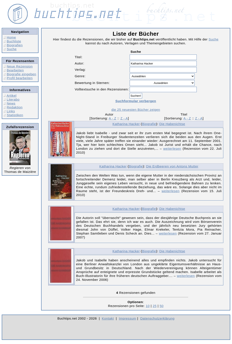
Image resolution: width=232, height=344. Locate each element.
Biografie (149, 124)
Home (11, 37)
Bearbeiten (15, 70)
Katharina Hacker (126, 124)
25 (154, 306)
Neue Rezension (20, 66)
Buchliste (14, 41)
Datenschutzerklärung (157, 318)
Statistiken (15, 115)
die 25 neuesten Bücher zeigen (135, 109)
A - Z (112, 118)
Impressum (127, 318)
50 (161, 306)
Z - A (124, 118)
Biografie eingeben (21, 74)
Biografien (15, 45)
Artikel (11, 95)
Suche (12, 49)
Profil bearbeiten (20, 78)
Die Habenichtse (172, 124)
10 (148, 306)
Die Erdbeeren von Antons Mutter (172, 166)
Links (11, 111)
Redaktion (15, 107)
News (11, 103)
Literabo (13, 99)
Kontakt (108, 318)
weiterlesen (172, 148)
